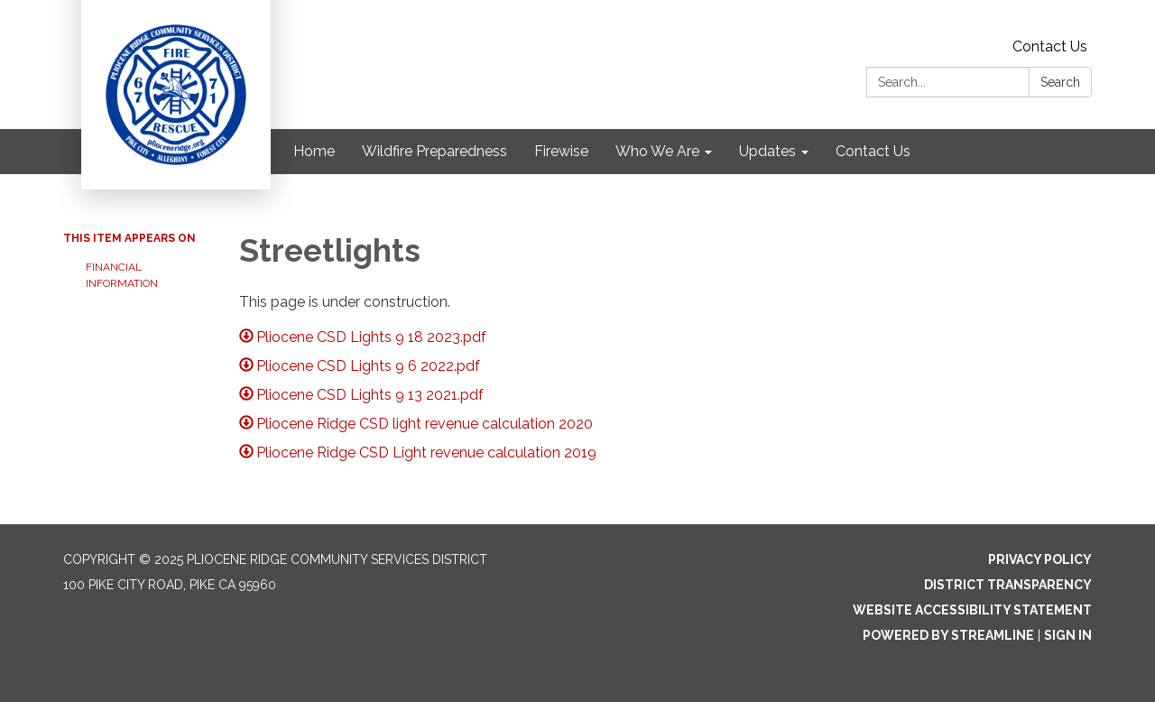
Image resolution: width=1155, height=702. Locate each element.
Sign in (1068, 635)
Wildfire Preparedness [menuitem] (434, 151)
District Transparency (1008, 584)
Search (1060, 82)
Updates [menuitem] (767, 151)
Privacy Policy (1040, 559)
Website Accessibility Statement (972, 610)
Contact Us (1049, 46)
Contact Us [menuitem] (873, 151)
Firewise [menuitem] (561, 151)
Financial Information (122, 275)
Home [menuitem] (314, 151)
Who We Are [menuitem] (657, 151)
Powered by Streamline (948, 635)
